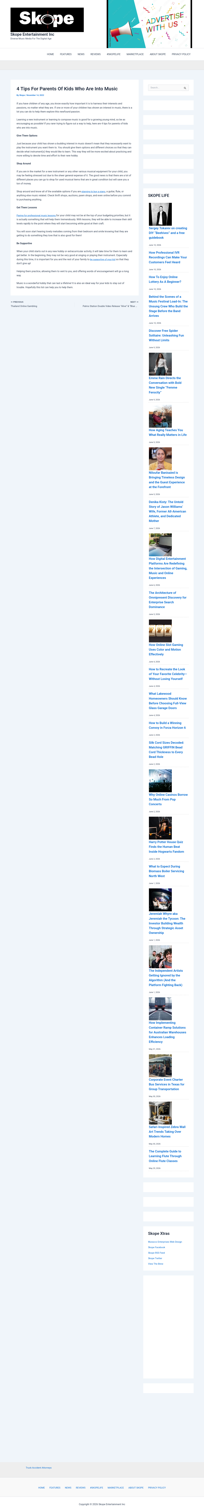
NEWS (69, 1487)
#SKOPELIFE (95, 1487)
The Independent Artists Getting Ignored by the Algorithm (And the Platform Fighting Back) (167, 1033)
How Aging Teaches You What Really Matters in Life (165, 440)
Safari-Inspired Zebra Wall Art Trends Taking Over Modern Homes (167, 1194)
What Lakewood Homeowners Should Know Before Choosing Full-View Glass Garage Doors (168, 732)
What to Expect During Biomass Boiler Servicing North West (167, 919)
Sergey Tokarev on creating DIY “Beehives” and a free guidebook (168, 233)
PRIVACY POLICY (151, 1487)
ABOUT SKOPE (132, 1487)
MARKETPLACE (112, 1487)
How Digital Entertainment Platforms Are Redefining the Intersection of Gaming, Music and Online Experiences (168, 588)
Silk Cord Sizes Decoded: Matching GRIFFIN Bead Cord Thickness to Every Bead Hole (165, 790)
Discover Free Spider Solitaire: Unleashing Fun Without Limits (166, 341)
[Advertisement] (171, 1389)
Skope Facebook (157, 1310)
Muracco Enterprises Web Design (166, 1304)
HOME (46, 1487)
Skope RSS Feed (157, 1315)
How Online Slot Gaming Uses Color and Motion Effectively (168, 674)
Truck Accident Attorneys (38, 1467)
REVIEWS (81, 1487)
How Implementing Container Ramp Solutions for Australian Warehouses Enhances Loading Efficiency (168, 1090)
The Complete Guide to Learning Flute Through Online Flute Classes (168, 1219)
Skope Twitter (155, 1321)
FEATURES (58, 1487)
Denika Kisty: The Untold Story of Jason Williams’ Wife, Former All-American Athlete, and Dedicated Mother (167, 526)
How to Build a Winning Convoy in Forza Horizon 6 (168, 761)
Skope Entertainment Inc (32, 35)
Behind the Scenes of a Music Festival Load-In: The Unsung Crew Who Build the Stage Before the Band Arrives (168, 311)
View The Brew (156, 1326)
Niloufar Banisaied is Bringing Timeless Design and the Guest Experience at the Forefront (166, 492)
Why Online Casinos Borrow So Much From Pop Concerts (167, 843)
